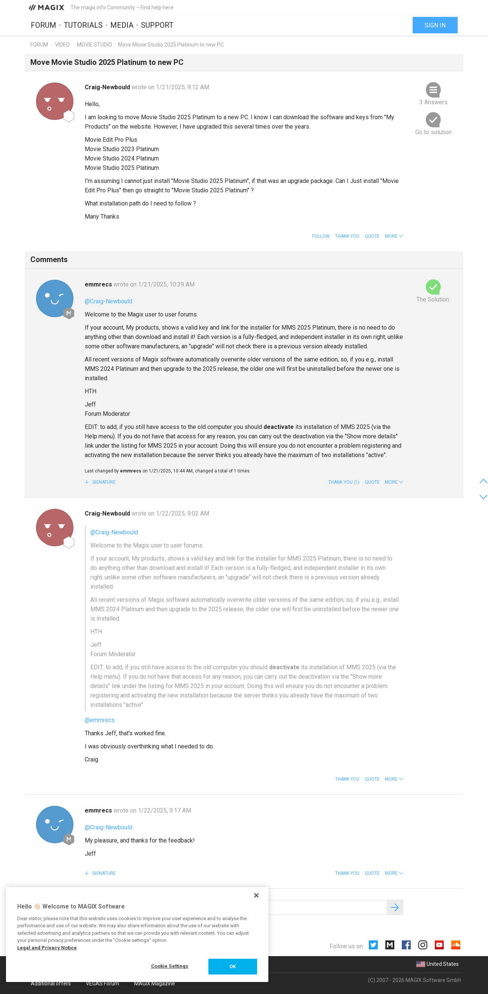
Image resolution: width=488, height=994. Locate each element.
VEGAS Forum (102, 984)
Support (157, 25)
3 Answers (433, 102)
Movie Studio (94, 45)
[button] (394, 236)
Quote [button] (372, 236)
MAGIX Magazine (154, 984)
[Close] (256, 895)
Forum (43, 25)
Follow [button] (321, 236)
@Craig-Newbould (108, 301)
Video (62, 45)
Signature (103, 482)
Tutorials (83, 25)
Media (121, 25)
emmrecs (99, 284)
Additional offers (51, 984)
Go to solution (433, 132)
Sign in (435, 25)
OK (232, 966)
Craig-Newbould (108, 87)
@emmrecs (100, 720)
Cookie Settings (170, 966)
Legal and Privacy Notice (47, 948)
